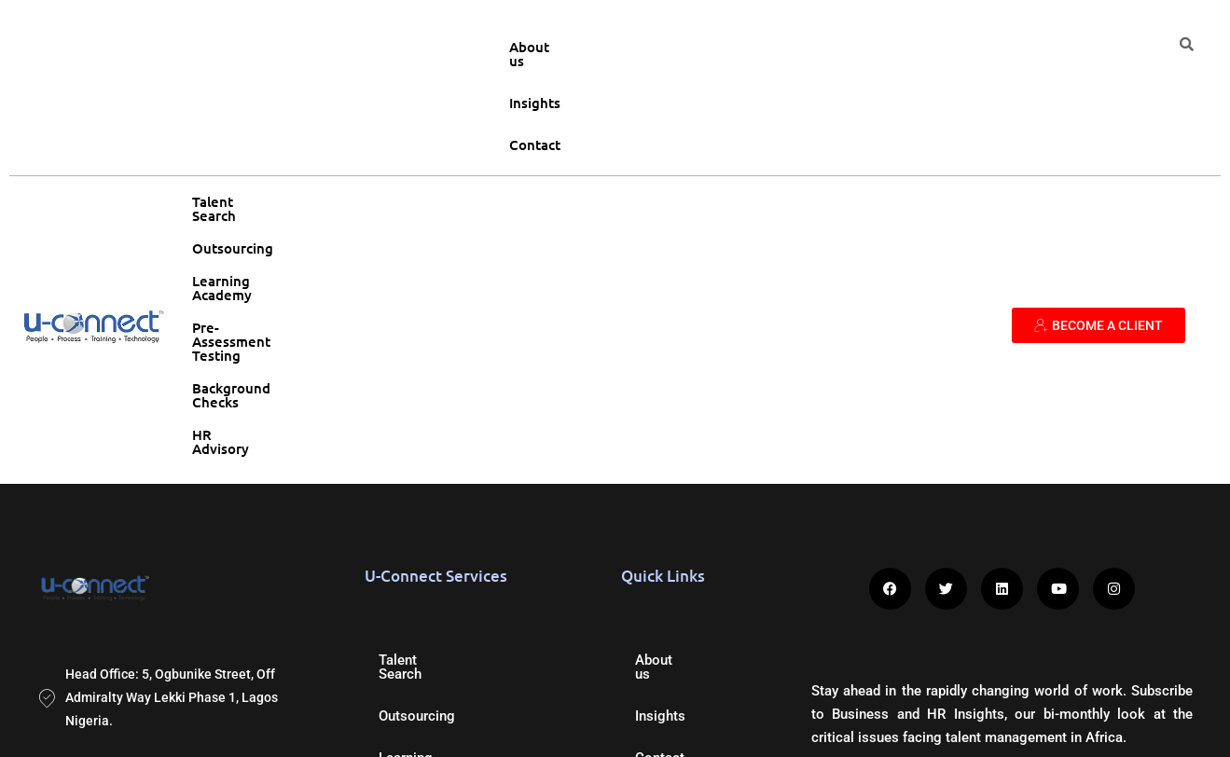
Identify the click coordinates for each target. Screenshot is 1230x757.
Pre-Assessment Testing (628, 112)
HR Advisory (919, 112)
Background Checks (793, 112)
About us (945, 46)
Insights (1028, 46)
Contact (1107, 46)
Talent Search (237, 112)
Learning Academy (467, 112)
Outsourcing (344, 112)
